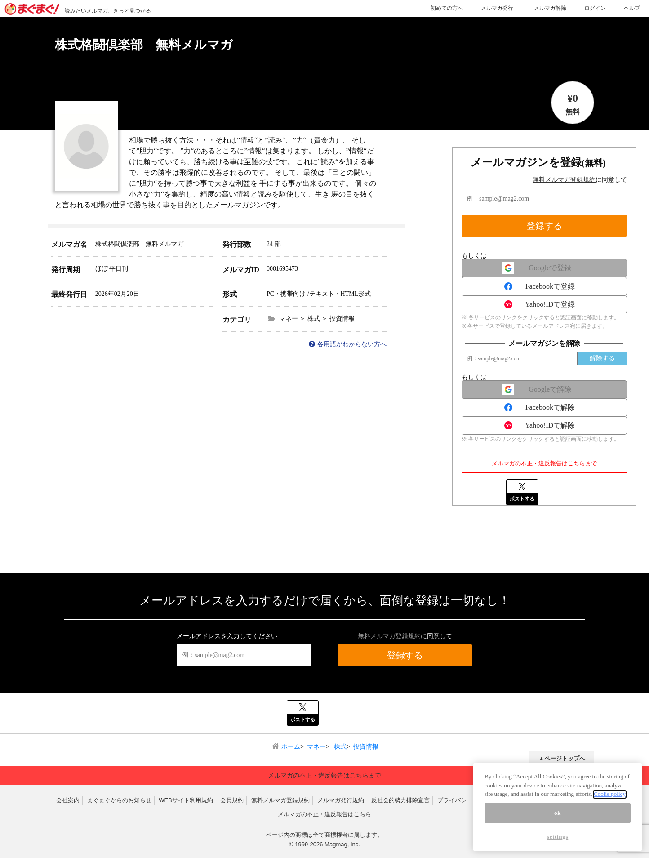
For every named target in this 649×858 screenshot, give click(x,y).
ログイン (595, 8)
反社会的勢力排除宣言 (400, 800)
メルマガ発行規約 (340, 800)
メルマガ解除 (550, 8)
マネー (316, 746)
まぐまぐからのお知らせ (119, 800)
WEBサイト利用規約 (186, 800)
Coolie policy (610, 799)
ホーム (290, 746)
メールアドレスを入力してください (227, 636)
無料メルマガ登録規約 (564, 179)
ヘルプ (632, 8)
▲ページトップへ (561, 758)
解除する (602, 358)
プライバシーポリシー (466, 800)
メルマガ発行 (497, 8)
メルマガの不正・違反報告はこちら (324, 814)
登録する (544, 226)
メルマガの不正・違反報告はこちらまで (544, 463)
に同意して (580, 179)
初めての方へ (447, 8)
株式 (340, 746)
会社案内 (68, 800)
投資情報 (365, 746)
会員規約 (232, 800)
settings (558, 842)
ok (557, 818)
